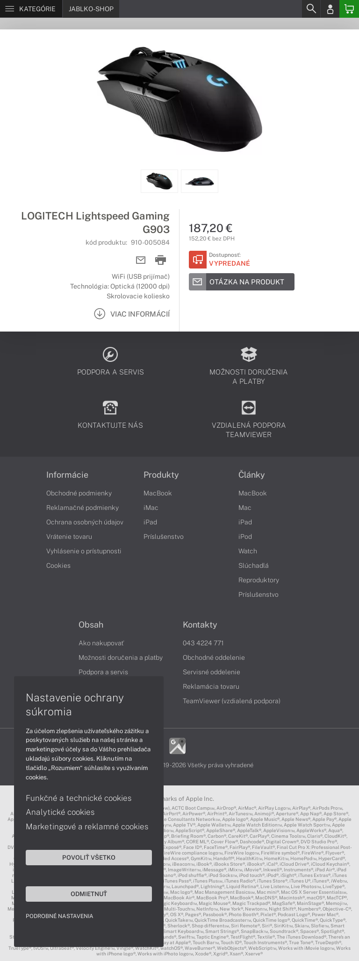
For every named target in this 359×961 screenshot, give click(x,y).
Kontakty (200, 625)
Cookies (58, 565)
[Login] (330, 9)
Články (251, 475)
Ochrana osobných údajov (84, 522)
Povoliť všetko (88, 857)
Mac (244, 507)
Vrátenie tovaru (69, 536)
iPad (150, 522)
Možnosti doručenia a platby (121, 657)
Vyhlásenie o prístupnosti (84, 551)
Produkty (161, 475)
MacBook (158, 493)
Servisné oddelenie (211, 672)
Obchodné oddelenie (214, 657)
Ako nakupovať (101, 643)
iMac (151, 507)
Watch (247, 551)
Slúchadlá (253, 565)
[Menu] (31, 9)
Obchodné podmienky (79, 493)
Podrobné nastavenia (59, 916)
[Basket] (349, 9)
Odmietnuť (89, 893)
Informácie (67, 475)
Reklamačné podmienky (82, 507)
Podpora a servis (103, 672)
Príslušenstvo (164, 536)
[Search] (311, 9)
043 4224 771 (203, 643)
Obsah (91, 625)
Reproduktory (258, 580)
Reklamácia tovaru (211, 686)
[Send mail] (141, 260)
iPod (245, 536)
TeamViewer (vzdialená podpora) (231, 701)
